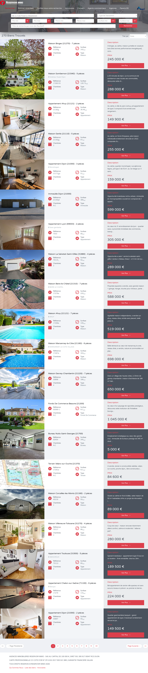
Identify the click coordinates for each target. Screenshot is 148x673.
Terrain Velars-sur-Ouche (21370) (64, 463)
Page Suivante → (134, 646)
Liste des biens (30, 668)
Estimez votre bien (26, 8)
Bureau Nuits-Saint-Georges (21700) (65, 433)
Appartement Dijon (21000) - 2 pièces (66, 613)
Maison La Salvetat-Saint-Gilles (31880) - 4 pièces (71, 254)
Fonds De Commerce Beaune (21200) (66, 403)
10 (96, 646)
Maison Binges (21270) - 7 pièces (64, 43)
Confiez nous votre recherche (49, 8)
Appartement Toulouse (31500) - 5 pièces (68, 553)
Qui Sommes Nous (16, 668)
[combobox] (52, 15)
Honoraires (69, 8)
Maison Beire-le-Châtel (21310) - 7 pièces (67, 283)
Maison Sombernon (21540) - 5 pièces (66, 73)
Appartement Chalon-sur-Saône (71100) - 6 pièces (72, 583)
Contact (81, 8)
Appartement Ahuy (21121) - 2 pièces (66, 103)
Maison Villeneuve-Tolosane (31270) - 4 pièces (70, 523)
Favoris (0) (124, 8)
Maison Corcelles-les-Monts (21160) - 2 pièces (70, 493)
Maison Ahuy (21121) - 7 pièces (63, 313)
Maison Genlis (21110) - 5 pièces (63, 133)
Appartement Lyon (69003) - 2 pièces (66, 224)
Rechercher (10, 8)
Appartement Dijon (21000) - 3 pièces (66, 164)
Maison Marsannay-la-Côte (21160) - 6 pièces (69, 343)
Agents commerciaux (97, 8)
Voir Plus (125, 66)
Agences (113, 8)
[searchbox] (53, 16)
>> (145, 646)
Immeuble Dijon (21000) (59, 194)
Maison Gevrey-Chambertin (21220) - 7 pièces (70, 373)
